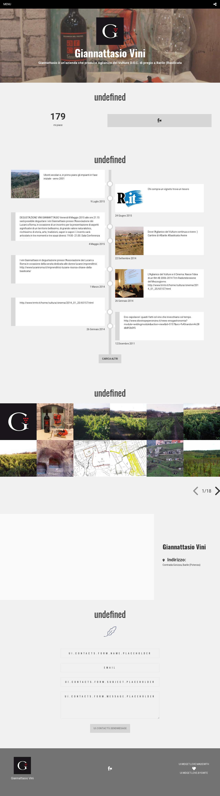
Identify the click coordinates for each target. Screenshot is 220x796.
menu (7, 4)
